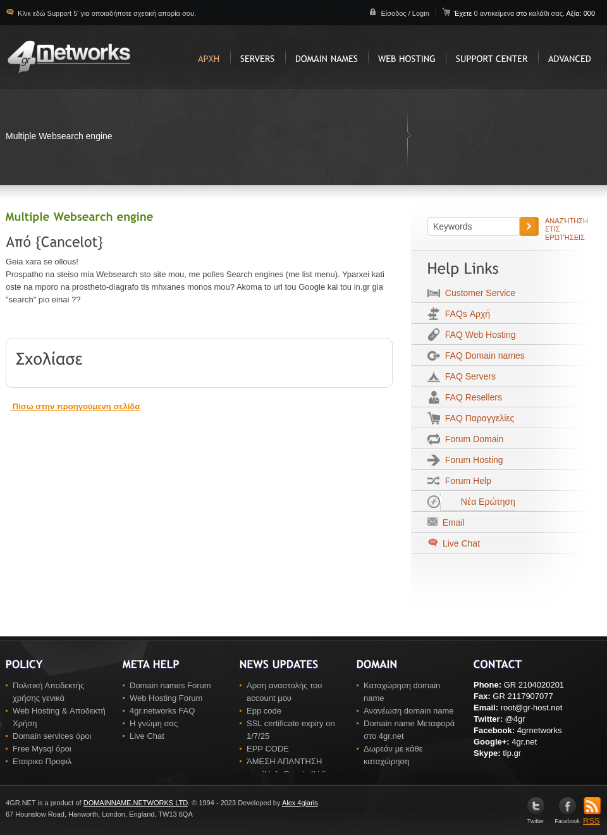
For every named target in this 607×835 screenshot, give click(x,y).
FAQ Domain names (482, 355)
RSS (592, 817)
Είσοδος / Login (405, 13)
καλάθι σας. (547, 13)
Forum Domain (471, 439)
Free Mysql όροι (42, 748)
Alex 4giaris (300, 803)
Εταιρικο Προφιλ (42, 761)
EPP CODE (268, 748)
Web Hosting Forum (166, 698)
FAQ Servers (468, 376)
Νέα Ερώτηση (477, 501)
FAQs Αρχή (465, 314)
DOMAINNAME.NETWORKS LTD (135, 803)
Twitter (536, 818)
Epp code (264, 710)
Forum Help (465, 481)
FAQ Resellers (471, 397)
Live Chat (460, 543)
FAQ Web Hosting (478, 335)
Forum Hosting (471, 460)
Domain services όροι (52, 736)
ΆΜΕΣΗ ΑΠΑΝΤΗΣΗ (284, 761)
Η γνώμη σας (154, 723)
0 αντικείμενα (495, 13)
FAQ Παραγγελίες (477, 418)
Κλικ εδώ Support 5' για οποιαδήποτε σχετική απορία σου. (106, 13)
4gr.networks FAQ (162, 710)
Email (451, 522)
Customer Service (477, 293)
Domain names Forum (170, 685)
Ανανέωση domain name (409, 710)
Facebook (567, 818)
